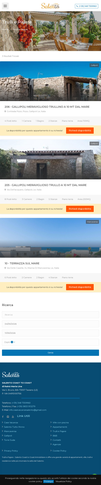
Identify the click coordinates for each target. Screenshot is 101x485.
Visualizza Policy (64, 481)
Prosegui (48, 481)
